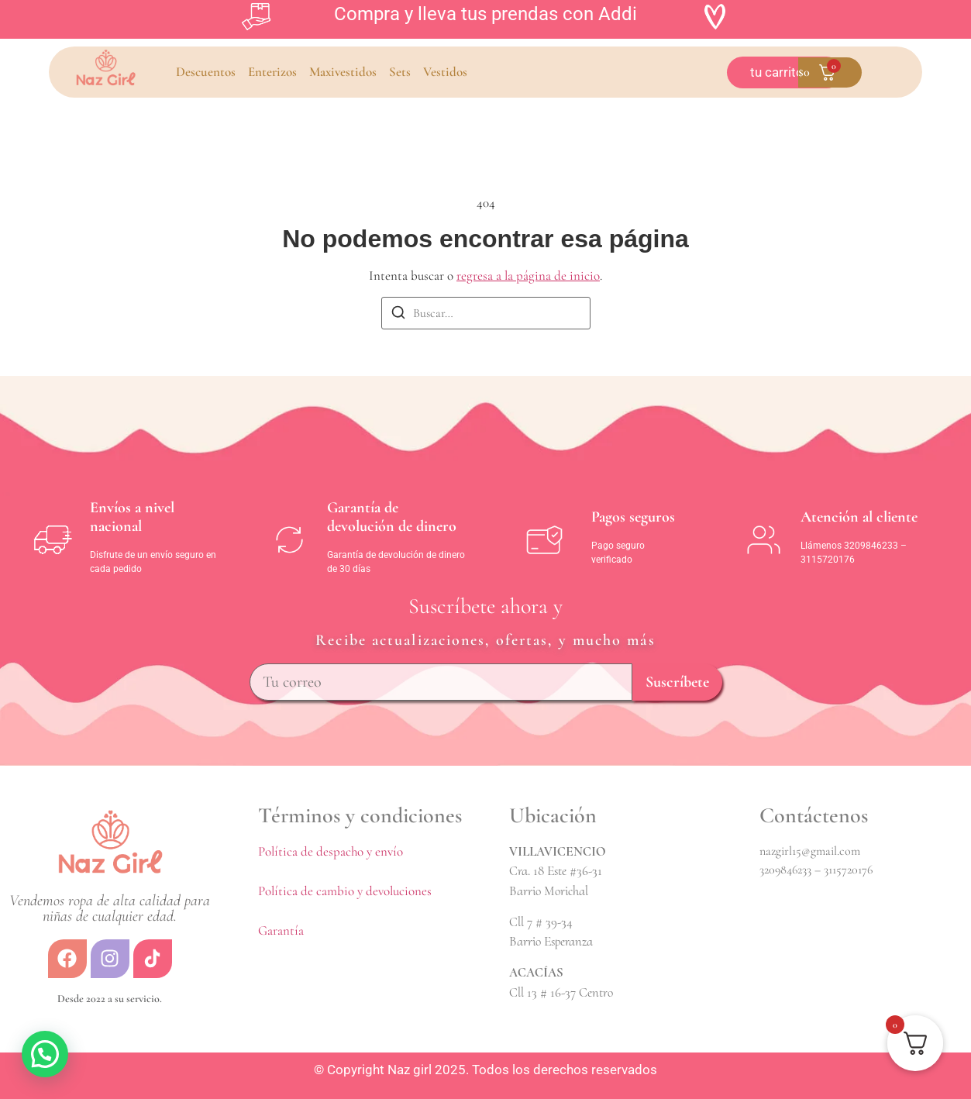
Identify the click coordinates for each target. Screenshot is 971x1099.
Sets (400, 72)
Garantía (281, 930)
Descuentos (206, 72)
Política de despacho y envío (330, 851)
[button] (45, 1054)
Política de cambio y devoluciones (345, 891)
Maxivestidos (343, 72)
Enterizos (272, 72)
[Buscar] (398, 315)
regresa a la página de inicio (528, 275)
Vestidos (445, 72)
